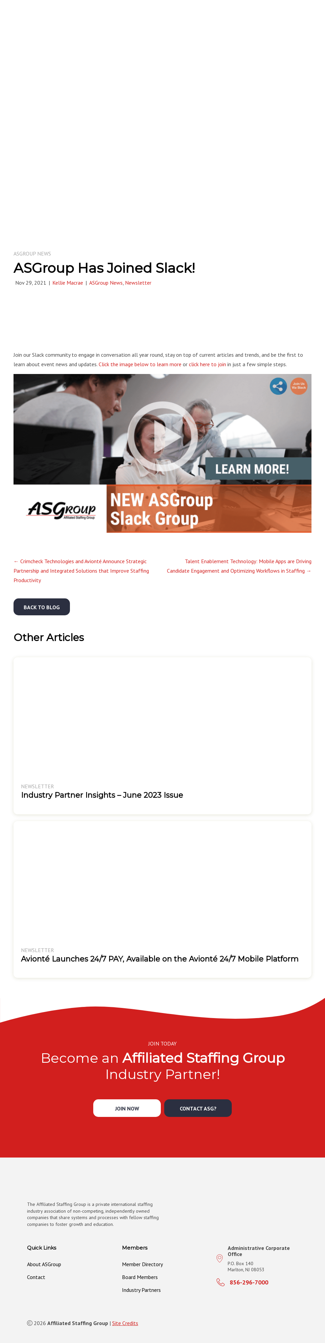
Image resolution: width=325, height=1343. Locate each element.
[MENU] (312, 19)
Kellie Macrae (67, 282)
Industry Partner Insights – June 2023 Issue (102, 795)
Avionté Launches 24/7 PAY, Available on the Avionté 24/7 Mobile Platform (160, 959)
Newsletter (138, 282)
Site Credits (125, 1323)
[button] (42, 606)
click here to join (207, 364)
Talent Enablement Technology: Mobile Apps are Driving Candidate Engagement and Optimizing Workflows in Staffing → (239, 566)
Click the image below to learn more (140, 364)
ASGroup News (32, 253)
